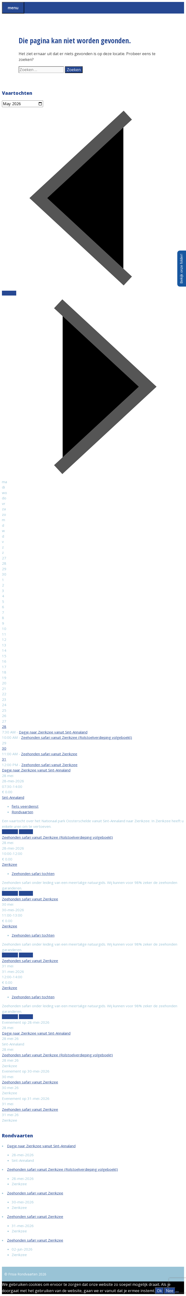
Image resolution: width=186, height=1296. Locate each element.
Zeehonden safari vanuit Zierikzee (49, 753)
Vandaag (9, 293)
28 (4, 726)
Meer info (10, 831)
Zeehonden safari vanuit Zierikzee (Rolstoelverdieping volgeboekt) (76, 737)
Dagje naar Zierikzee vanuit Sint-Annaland (53, 732)
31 (4, 759)
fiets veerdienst (25, 806)
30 (4, 748)
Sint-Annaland (13, 797)
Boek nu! (26, 831)
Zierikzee (9, 864)
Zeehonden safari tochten (33, 873)
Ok (159, 1290)
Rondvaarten (22, 811)
